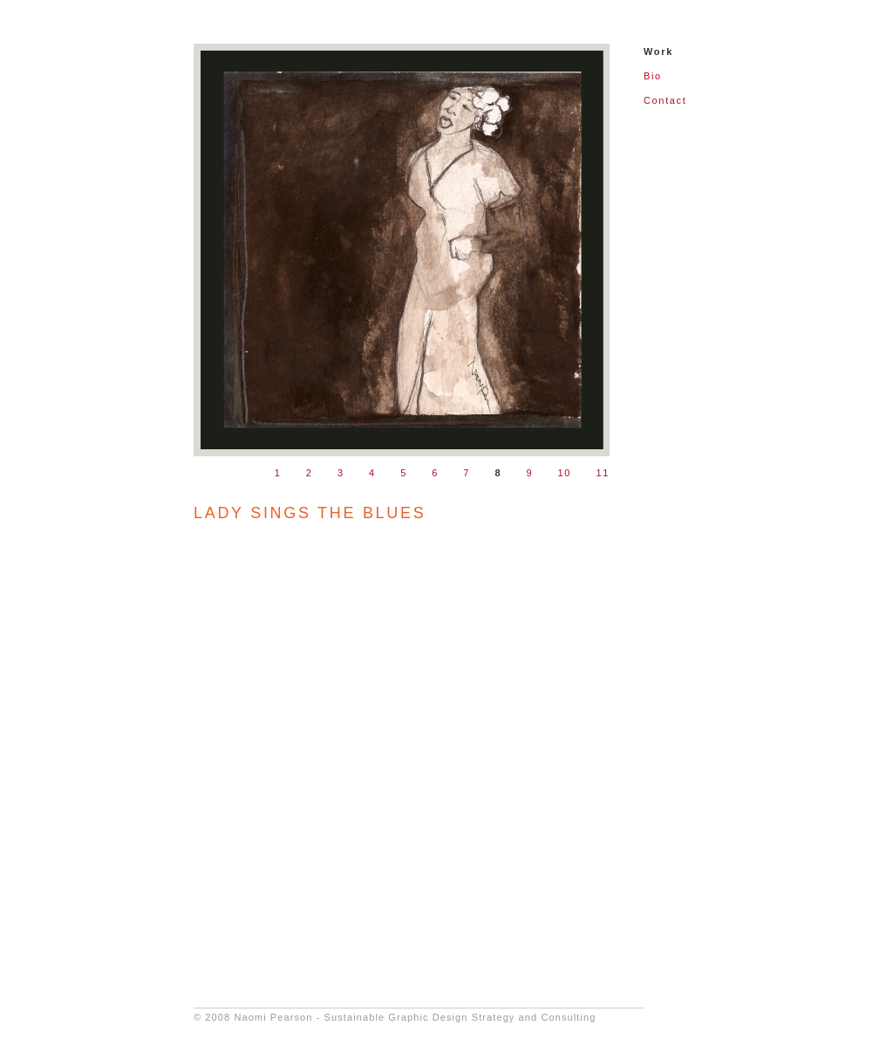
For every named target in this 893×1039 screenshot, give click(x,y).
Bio (653, 76)
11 (603, 473)
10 (565, 473)
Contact (665, 100)
